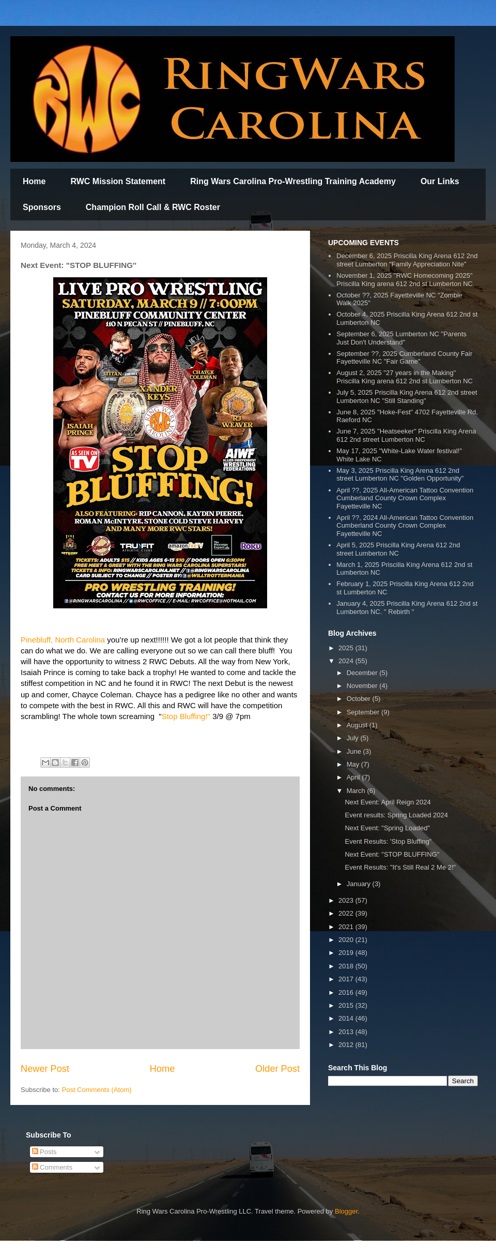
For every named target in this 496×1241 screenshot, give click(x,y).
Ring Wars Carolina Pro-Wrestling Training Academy (293, 181)
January (360, 884)
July (354, 738)
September (364, 712)
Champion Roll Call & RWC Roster (153, 207)
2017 (346, 979)
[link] (63, 639)
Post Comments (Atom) (97, 1090)
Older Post (277, 1069)
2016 (346, 992)
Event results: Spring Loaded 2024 (396, 815)
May (354, 764)
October (360, 698)
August (358, 725)
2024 (346, 661)
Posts (44, 1152)
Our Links (440, 181)
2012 (346, 1045)
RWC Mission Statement (117, 181)
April (354, 777)
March (357, 791)
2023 (346, 900)
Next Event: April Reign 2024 (387, 802)
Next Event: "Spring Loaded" (387, 828)
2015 (346, 1005)
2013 (346, 1032)
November (363, 686)
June (355, 751)
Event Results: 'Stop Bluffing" (388, 841)
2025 (346, 648)
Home (34, 181)
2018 (346, 966)
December (363, 673)
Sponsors (42, 207)
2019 (346, 952)
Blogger (346, 1211)
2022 (346, 913)
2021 (346, 927)
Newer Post (45, 1069)
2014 (346, 1018)
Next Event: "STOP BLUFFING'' (392, 854)
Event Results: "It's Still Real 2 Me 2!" (400, 867)
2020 (346, 940)
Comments (52, 1167)
